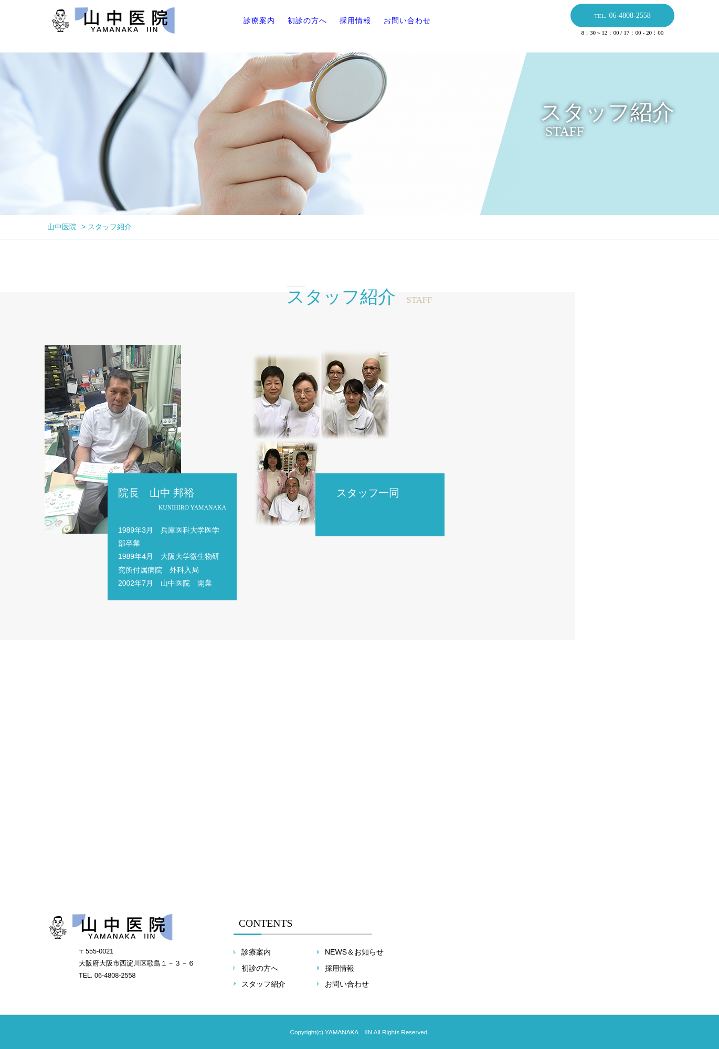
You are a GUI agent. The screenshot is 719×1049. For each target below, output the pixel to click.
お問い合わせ (403, 26)
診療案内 (255, 26)
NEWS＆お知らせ (354, 952)
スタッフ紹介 (263, 984)
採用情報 (351, 26)
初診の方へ (303, 26)
